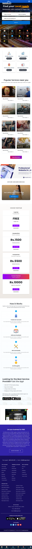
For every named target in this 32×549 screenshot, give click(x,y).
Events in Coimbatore (5, 493)
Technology (4, 466)
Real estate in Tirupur (20, 487)
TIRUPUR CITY (12, 530)
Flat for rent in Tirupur (20, 489)
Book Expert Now (23, 58)
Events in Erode (19, 496)
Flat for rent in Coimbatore (20, 493)
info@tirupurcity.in (17, 510)
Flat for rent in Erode (5, 498)
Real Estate (4, 470)
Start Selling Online (23, 70)
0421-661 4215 (17, 508)
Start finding (14, 196)
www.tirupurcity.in (25, 530)
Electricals (3, 476)
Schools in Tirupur (19, 485)
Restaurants (14, 468)
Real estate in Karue (5, 500)
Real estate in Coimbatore (6, 491)
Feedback (23, 470)
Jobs (18, 547)
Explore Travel (23, 547)
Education (3, 474)
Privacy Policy (24, 474)
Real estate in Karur (5, 496)
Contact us (24, 472)
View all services (16, 157)
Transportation (4, 480)
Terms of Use (24, 476)
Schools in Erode (5, 495)
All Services (7, 547)
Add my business (16, 450)
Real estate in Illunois (5, 487)
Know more (16, 228)
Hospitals (13, 466)
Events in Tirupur (5, 489)
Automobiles (4, 478)
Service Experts (13, 547)
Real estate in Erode (19, 495)
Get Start (16, 225)
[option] (16, 192)
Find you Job (9, 70)
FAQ (22, 468)
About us (23, 466)
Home (2, 547)
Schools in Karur (19, 498)
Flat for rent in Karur (5, 485)
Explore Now (9, 58)
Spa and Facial (4, 468)
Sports (3, 472)
